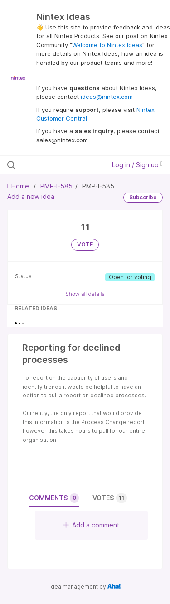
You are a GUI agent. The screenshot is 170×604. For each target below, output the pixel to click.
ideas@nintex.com (107, 96)
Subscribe (143, 197)
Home (19, 186)
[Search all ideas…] (53, 164)
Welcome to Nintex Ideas (107, 44)
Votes (109, 498)
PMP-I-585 (56, 186)
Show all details (85, 293)
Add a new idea (30, 196)
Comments (54, 498)
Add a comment (91, 525)
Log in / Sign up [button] (137, 165)
